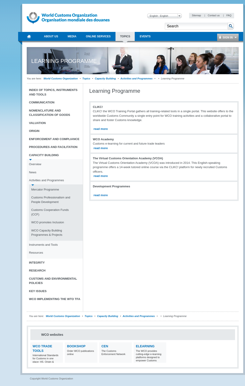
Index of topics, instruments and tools (53, 92)
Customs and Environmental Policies (53, 281)
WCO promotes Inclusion (47, 222)
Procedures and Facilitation (53, 147)
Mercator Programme (45, 189)
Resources (36, 252)
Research (37, 270)
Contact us (214, 15)
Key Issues (38, 291)
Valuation (37, 123)
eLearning (145, 346)
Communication (41, 102)
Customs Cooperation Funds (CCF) (50, 212)
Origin (34, 131)
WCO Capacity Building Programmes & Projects (46, 233)
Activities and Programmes (136, 78)
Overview (35, 164)
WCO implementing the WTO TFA (54, 299)
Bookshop (76, 346)
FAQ (228, 15)
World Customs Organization (60, 78)
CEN (104, 346)
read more (101, 129)
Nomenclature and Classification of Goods (49, 113)
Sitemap (197, 15)
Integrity (37, 262)
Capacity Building (105, 78)
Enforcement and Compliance (54, 139)
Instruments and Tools (43, 244)
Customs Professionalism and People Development (50, 200)
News (32, 172)
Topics (86, 78)
